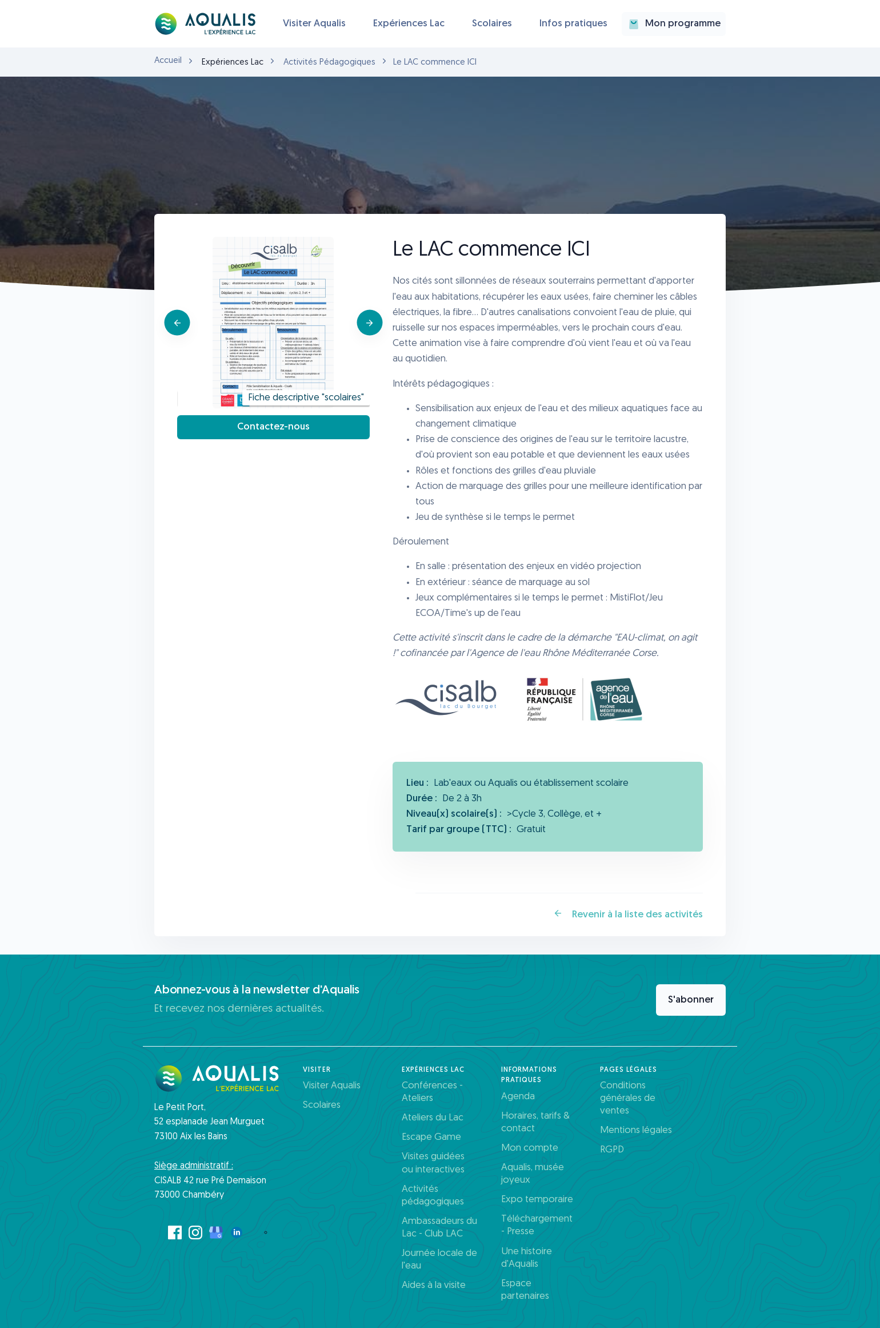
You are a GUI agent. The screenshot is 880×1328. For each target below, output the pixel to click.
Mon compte (529, 1148)
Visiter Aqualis (314, 24)
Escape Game (431, 1137)
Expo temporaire (537, 1199)
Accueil (168, 61)
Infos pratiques (573, 24)
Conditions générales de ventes (627, 1098)
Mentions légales (636, 1130)
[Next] (369, 323)
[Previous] (177, 323)
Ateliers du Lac (432, 1118)
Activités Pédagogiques (329, 62)
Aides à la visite (434, 1285)
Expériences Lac (409, 24)
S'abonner (691, 1000)
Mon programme (674, 24)
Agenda (518, 1097)
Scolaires (492, 24)
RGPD (612, 1150)
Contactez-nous (273, 427)
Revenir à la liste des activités (628, 914)
